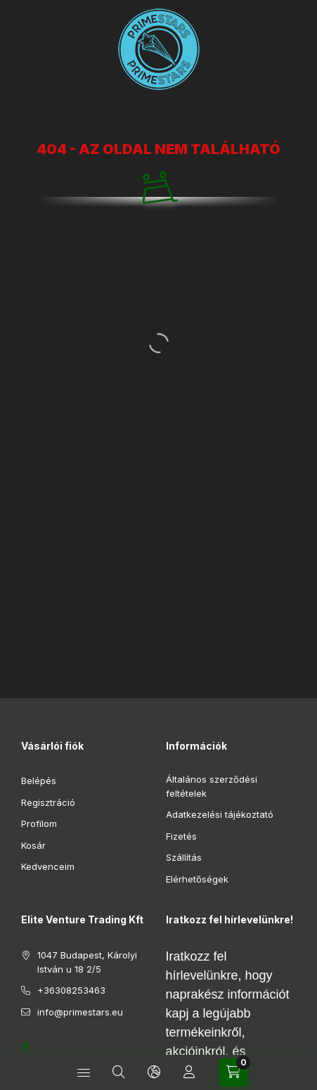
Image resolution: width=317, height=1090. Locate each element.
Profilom (39, 823)
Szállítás (184, 857)
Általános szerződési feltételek (211, 786)
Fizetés (181, 836)
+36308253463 (71, 990)
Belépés (38, 780)
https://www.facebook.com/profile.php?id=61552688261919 (25, 1047)
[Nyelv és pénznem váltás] (154, 1072)
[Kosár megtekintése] (233, 1072)
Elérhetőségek (197, 879)
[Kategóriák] (84, 1072)
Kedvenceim (48, 866)
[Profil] (189, 1072)
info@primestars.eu (80, 1012)
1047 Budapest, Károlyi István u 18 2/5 (87, 962)
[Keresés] (119, 1072)
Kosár (33, 845)
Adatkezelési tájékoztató (219, 814)
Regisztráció (48, 802)
